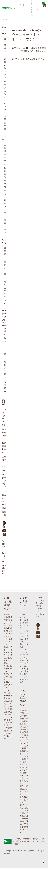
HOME (4, 20)
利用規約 (17, 839)
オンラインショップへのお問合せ (40, 602)
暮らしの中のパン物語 (4, 501)
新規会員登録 (32, 8)
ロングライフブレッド (4, 316)
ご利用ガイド (4, 545)
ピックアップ (4, 30)
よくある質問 (4, 557)
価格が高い (40, 51)
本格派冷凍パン (5, 154)
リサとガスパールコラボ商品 (5, 100)
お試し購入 (5, 334)
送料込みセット (5, 68)
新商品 (5, 126)
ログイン (37, 5)
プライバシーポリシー (30, 841)
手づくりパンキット (5, 203)
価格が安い (29, 51)
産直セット (5, 226)
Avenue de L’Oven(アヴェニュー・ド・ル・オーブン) (27, 34)
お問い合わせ (4, 569)
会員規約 (27, 839)
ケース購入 (5, 351)
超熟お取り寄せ (5, 177)
